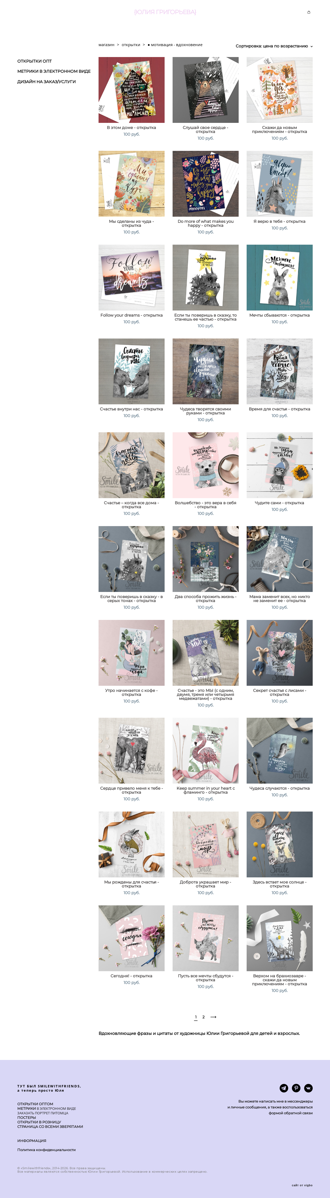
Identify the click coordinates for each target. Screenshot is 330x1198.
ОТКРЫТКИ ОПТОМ (35, 1104)
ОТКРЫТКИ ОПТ (34, 61)
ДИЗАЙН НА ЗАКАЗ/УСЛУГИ (46, 81)
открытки (131, 44)
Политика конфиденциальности (46, 1150)
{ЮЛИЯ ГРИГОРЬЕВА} (165, 12)
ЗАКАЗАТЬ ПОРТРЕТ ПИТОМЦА (42, 1113)
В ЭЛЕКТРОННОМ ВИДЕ (56, 1108)
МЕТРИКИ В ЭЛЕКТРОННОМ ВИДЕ (54, 71)
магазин (107, 44)
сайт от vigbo (302, 1185)
